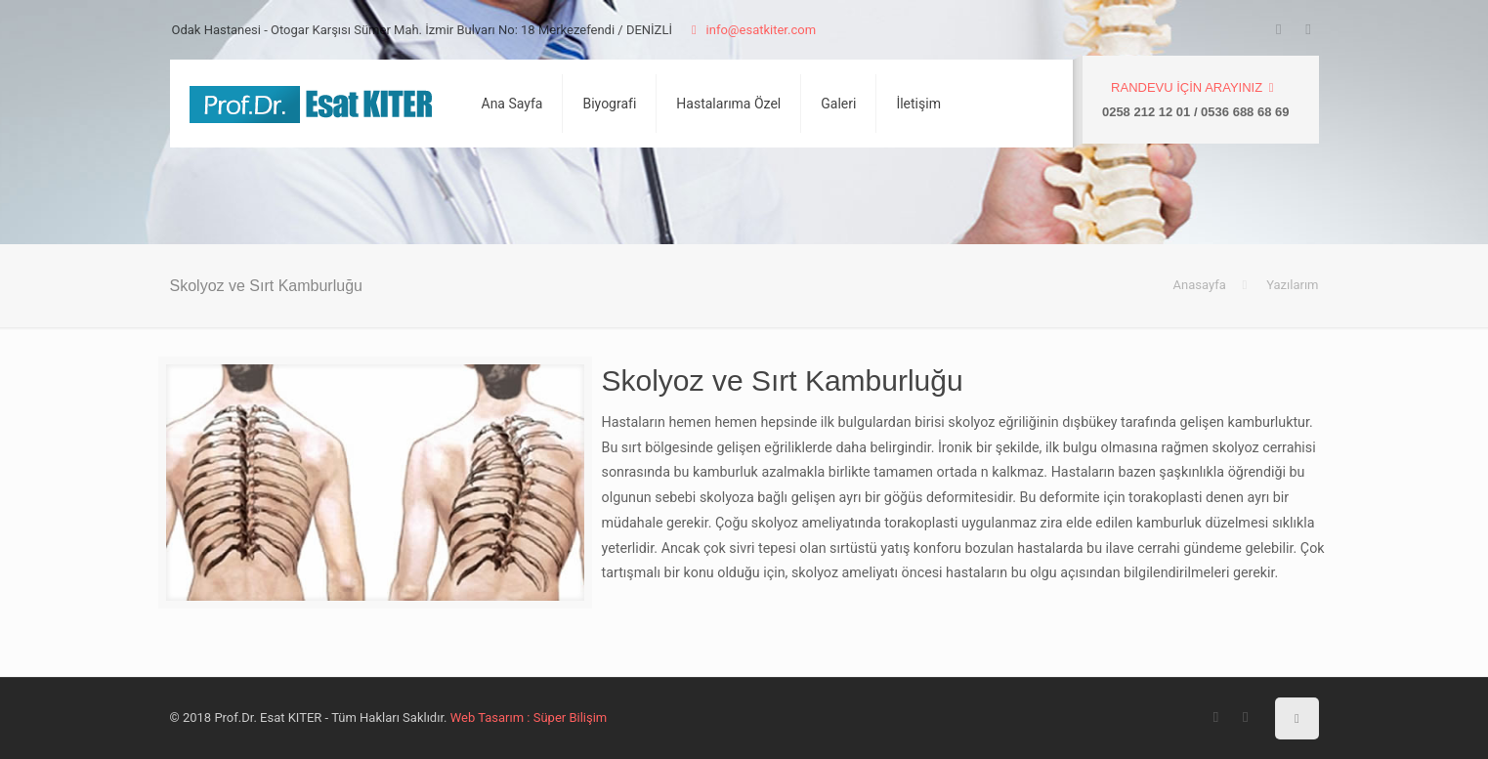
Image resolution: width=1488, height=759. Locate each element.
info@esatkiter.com (750, 29)
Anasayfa (1198, 284)
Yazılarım (1292, 284)
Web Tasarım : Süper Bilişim (529, 717)
